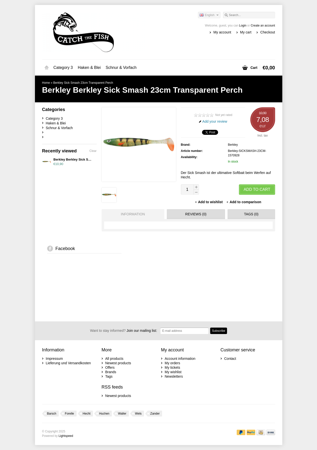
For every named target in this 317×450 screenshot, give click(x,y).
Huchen (104, 413)
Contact (230, 359)
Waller (122, 413)
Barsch (51, 413)
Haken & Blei (89, 67)
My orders (172, 363)
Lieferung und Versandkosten (68, 363)
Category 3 (63, 67)
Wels (138, 413)
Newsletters (174, 376)
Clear (93, 151)
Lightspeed (65, 436)
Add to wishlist (209, 202)
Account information (180, 359)
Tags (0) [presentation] (251, 214)
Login (242, 25)
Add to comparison (243, 202)
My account (222, 32)
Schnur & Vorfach (121, 67)
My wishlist (173, 372)
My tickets (172, 367)
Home (46, 68)
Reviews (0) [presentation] (195, 214)
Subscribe (218, 331)
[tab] (131, 214)
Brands (110, 372)
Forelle (69, 413)
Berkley (233, 144)
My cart (246, 32)
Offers (110, 367)
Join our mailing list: (123, 331)
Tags (109, 376)
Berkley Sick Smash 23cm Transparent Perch (83, 82)
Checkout (267, 32)
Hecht (86, 413)
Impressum (54, 359)
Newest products (118, 363)
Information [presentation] (133, 214)
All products (114, 359)
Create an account (263, 25)
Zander (155, 413)
